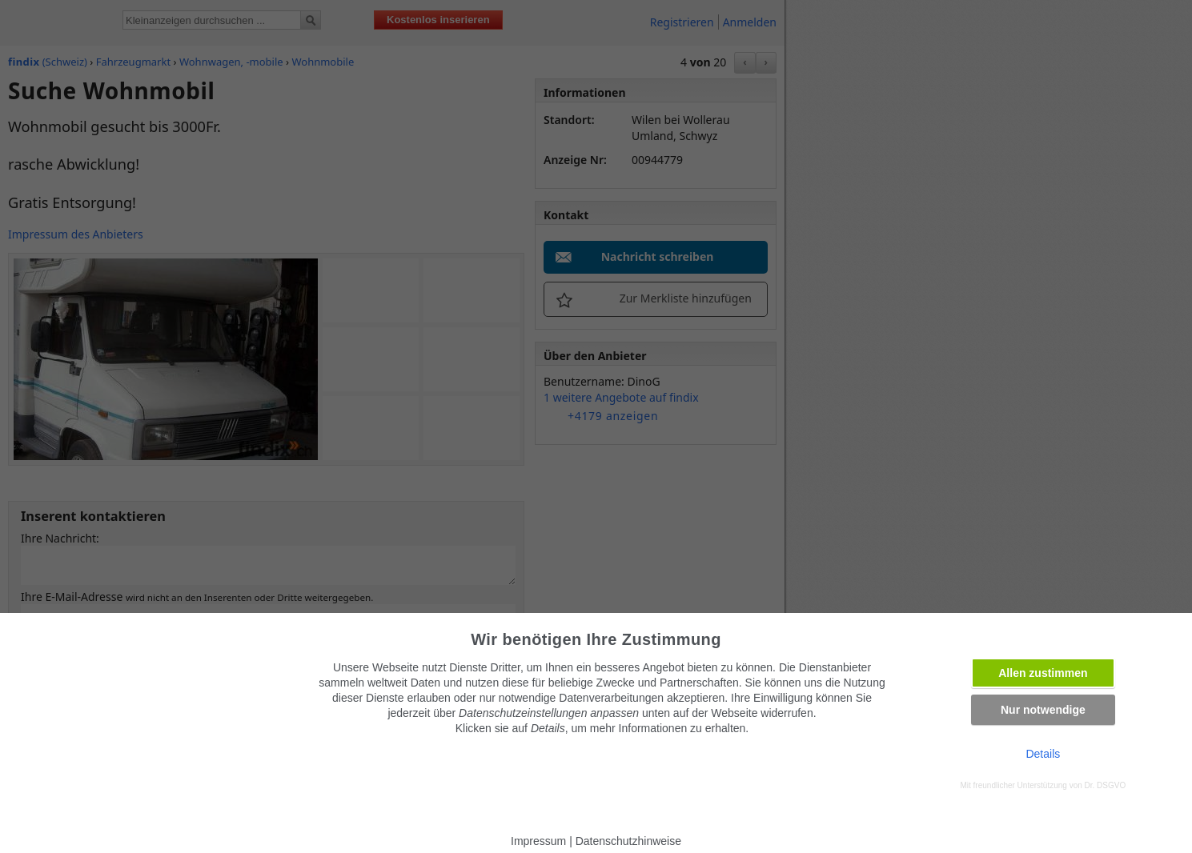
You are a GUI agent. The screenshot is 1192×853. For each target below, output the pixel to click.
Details (1042, 753)
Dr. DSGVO (1105, 785)
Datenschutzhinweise (628, 841)
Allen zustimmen (1042, 673)
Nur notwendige (1043, 709)
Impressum (538, 841)
